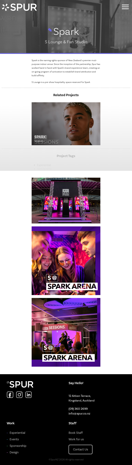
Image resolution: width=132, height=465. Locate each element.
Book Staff (76, 433)
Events (14, 439)
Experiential (17, 433)
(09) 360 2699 (78, 409)
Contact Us (80, 449)
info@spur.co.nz (79, 414)
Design (14, 452)
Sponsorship (18, 446)
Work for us (76, 439)
